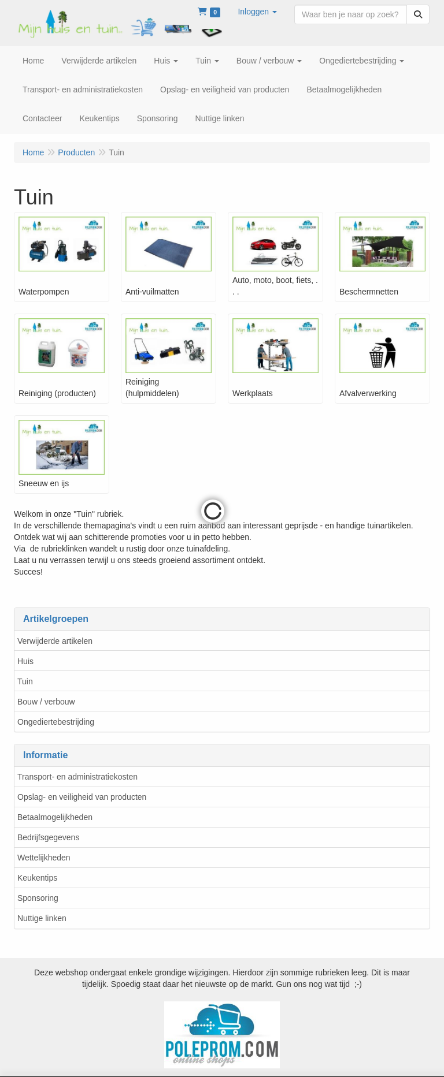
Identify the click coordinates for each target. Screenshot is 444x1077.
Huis (25, 661)
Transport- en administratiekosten (77, 776)
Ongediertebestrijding (55, 721)
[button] (257, 11)
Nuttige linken (41, 918)
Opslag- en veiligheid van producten (81, 797)
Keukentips (37, 877)
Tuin (25, 681)
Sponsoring (37, 898)
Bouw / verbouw (46, 701)
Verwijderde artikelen (54, 641)
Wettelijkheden (44, 857)
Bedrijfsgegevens (48, 837)
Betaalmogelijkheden (54, 817)
